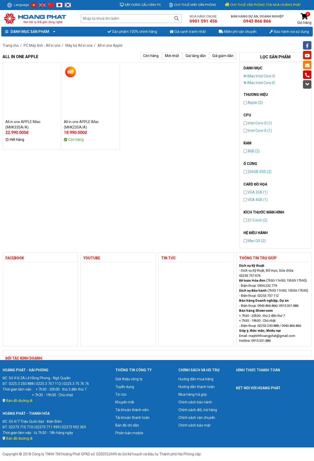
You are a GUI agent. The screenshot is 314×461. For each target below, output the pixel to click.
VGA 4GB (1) (255, 200)
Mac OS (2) (254, 241)
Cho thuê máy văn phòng (192, 5)
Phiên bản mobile (129, 433)
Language (18, 5)
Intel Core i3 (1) (257, 123)
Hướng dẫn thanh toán (196, 387)
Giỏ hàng (304, 19)
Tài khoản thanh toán (132, 418)
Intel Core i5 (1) (257, 130)
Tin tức (121, 394)
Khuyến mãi (124, 402)
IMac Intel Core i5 (259, 83)
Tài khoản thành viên (132, 410)
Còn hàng (151, 56)
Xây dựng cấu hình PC (140, 5)
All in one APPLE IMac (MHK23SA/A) (81, 124)
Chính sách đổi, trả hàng (197, 410)
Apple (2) (253, 102)
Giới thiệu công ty (129, 379)
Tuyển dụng (124, 387)
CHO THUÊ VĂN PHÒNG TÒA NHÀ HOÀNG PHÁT (263, 5)
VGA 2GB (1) (255, 192)
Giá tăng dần (196, 56)
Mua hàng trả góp (192, 394)
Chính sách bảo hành (195, 402)
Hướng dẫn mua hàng (195, 379)
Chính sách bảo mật (194, 425)
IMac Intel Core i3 (259, 76)
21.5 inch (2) (255, 220)
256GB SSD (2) (257, 172)
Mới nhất (172, 56)
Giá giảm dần (222, 56)
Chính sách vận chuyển (196, 418)
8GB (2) (251, 151)
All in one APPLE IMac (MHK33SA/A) (22, 124)
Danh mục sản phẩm (29, 32)
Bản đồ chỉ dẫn (127, 425)
